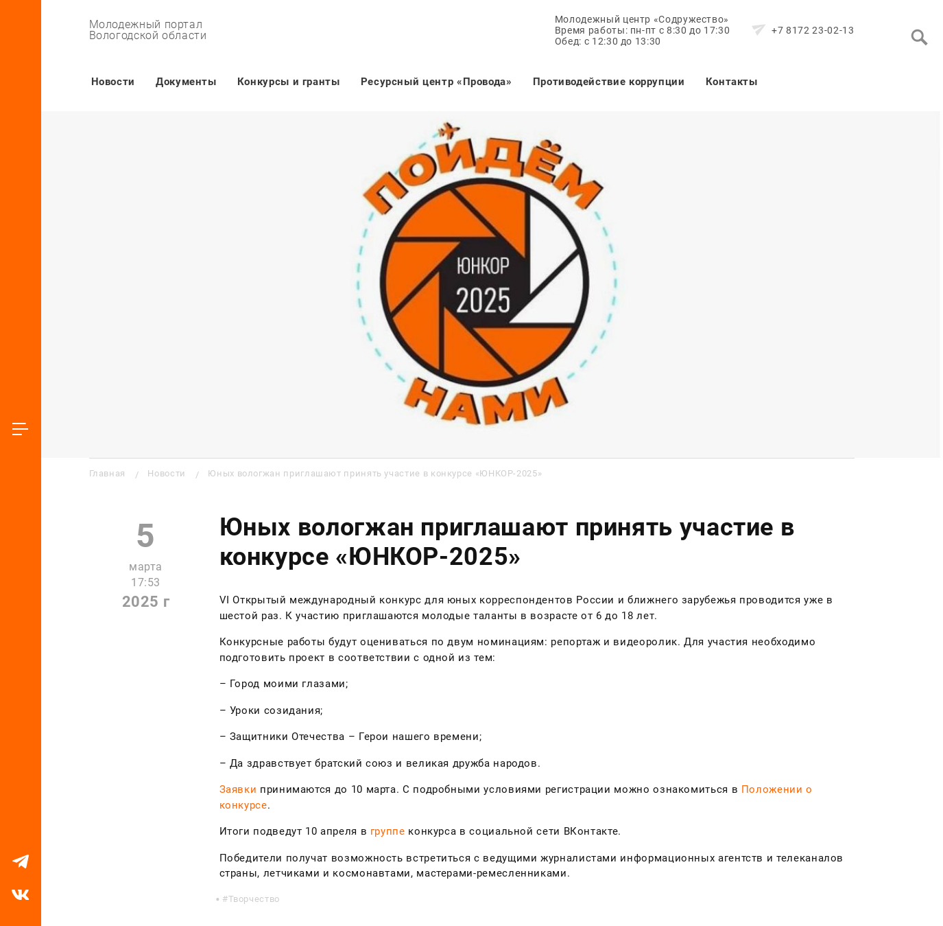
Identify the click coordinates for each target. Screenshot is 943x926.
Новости (113, 82)
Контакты (732, 82)
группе (387, 831)
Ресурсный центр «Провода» (436, 82)
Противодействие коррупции (609, 82)
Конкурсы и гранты (288, 82)
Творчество (254, 899)
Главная (107, 473)
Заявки (238, 789)
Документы (186, 82)
